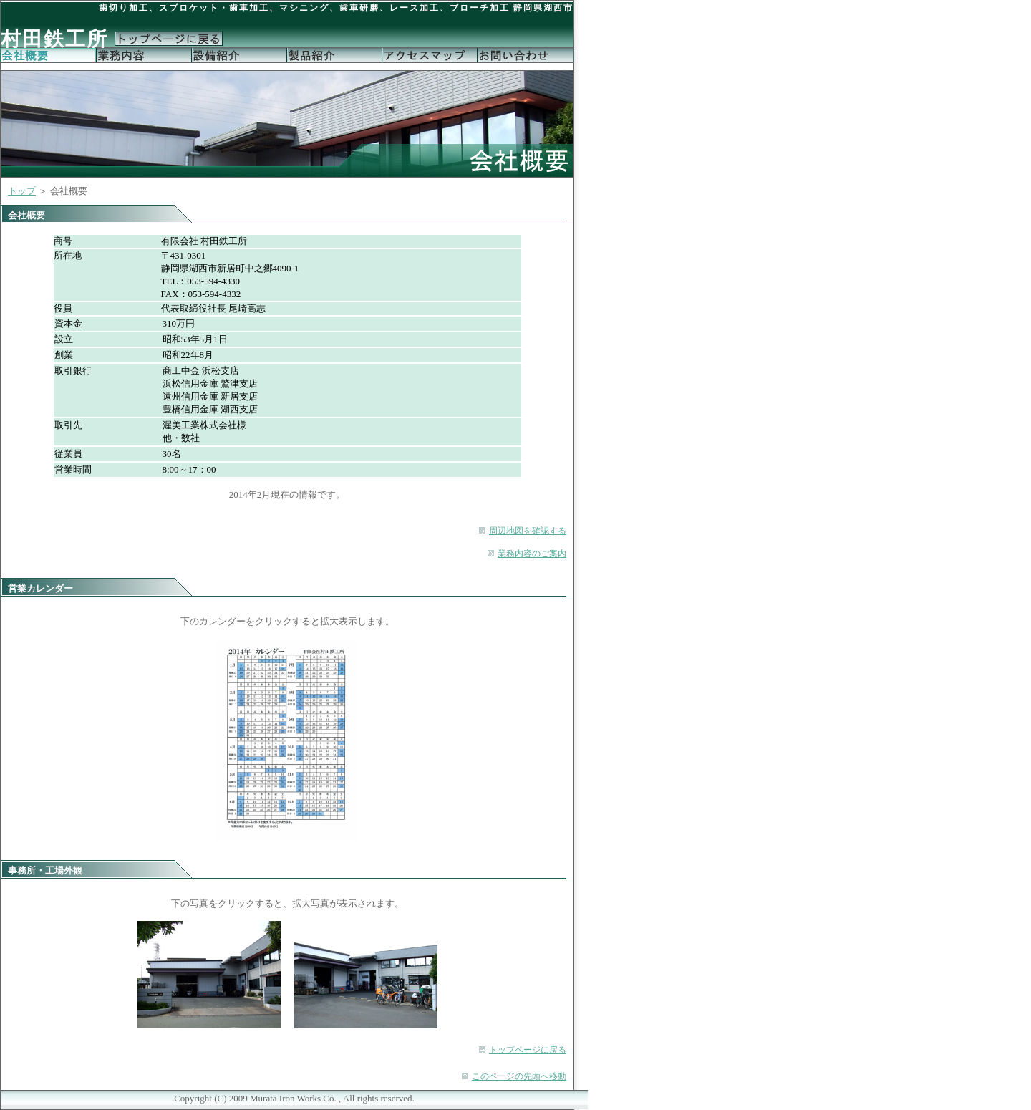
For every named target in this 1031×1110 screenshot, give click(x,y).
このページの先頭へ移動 (519, 1076)
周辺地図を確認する (527, 531)
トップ (22, 190)
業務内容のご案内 (532, 554)
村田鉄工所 (54, 39)
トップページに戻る (527, 1050)
